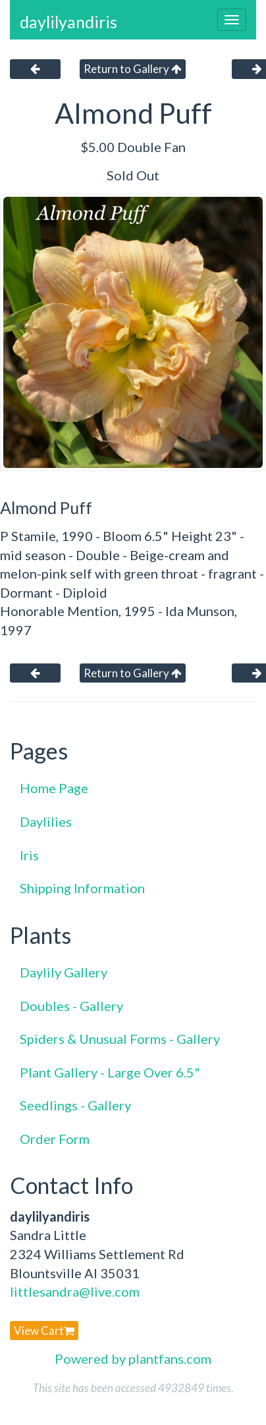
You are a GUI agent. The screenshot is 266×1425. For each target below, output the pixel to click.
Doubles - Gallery (71, 1006)
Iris (29, 855)
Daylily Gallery (63, 972)
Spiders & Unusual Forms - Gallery (120, 1039)
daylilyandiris (68, 22)
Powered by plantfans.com (133, 1358)
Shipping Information (82, 888)
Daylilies (46, 821)
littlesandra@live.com (75, 1291)
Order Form (55, 1139)
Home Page (54, 788)
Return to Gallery (133, 69)
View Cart (44, 1330)
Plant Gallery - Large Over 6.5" (110, 1072)
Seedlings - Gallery (75, 1105)
